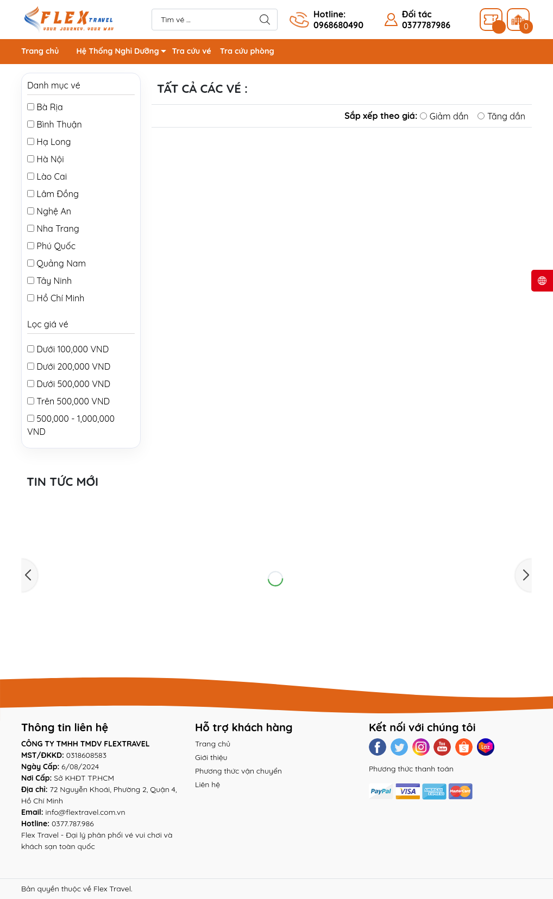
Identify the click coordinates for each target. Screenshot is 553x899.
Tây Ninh (49, 280)
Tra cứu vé (191, 51)
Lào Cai (47, 176)
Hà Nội (45, 159)
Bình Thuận (54, 124)
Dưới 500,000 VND (68, 383)
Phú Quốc (51, 245)
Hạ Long (49, 141)
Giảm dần (444, 116)
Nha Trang (53, 228)
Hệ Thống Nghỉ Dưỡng (124, 53)
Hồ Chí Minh (55, 298)
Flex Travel (112, 889)
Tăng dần (501, 116)
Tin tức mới (62, 481)
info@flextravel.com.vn (85, 812)
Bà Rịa (45, 107)
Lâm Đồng (53, 193)
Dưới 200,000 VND (68, 366)
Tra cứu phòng (247, 51)
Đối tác (417, 14)
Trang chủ (40, 51)
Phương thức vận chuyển (238, 771)
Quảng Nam (56, 263)
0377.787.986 (73, 823)
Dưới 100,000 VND (68, 349)
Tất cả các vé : (205, 88)
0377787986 (426, 25)
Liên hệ (207, 784)
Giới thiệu (211, 757)
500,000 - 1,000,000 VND (71, 425)
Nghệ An (49, 211)
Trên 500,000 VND (68, 401)
